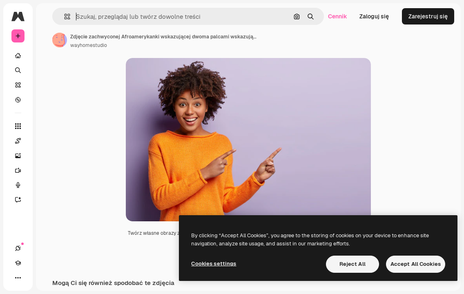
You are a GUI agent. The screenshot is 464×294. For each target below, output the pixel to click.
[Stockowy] (18, 84)
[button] (64, 16)
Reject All (352, 264)
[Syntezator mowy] (22, 185)
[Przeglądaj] (18, 99)
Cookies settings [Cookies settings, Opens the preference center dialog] (213, 263)
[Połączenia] (18, 248)
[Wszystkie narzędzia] (18, 126)
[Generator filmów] (22, 170)
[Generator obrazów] (22, 155)
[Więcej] (18, 277)
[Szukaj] (18, 70)
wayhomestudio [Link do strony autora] (88, 45)
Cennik (337, 16)
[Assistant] (22, 199)
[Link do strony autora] (59, 40)
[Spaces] (22, 140)
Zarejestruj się (428, 16)
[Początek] (18, 55)
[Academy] (18, 263)
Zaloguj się (374, 16)
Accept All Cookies (415, 264)
